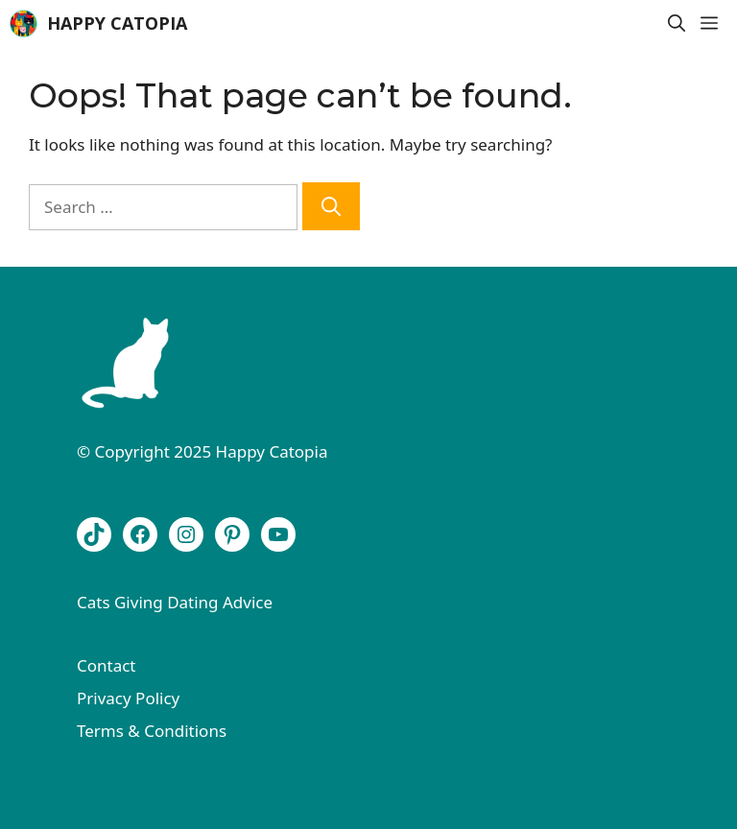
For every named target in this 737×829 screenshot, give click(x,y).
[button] (676, 23)
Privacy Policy (128, 698)
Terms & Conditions (151, 731)
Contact (106, 665)
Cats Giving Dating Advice (175, 602)
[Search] (331, 206)
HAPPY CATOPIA (117, 23)
